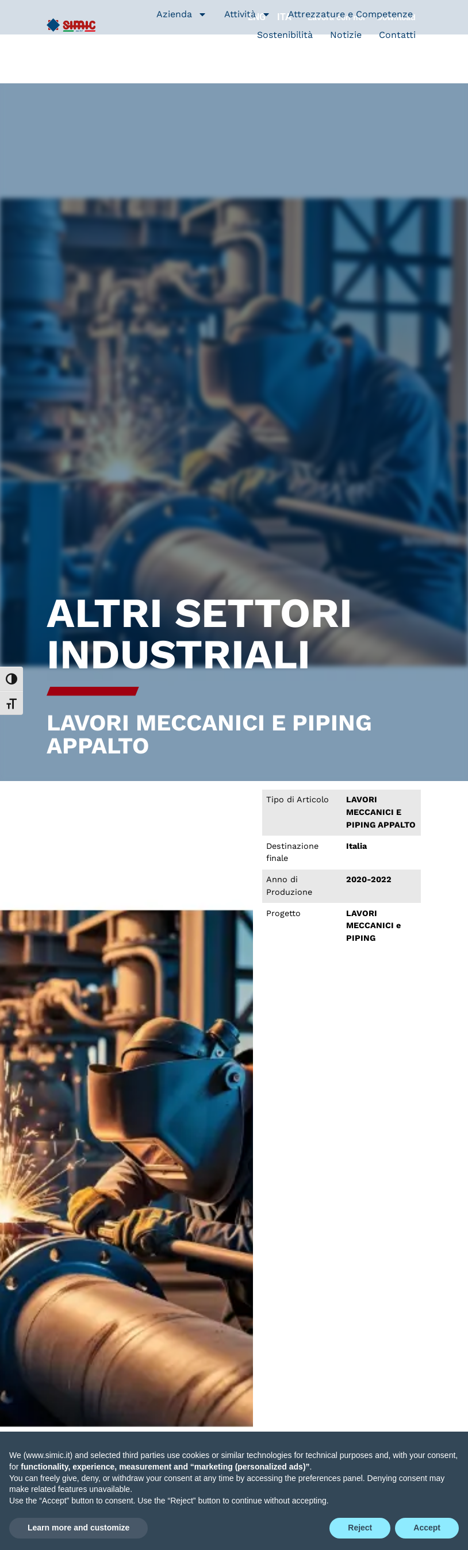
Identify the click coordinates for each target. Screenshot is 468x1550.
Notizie (346, 34)
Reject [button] (360, 1527)
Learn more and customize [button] (78, 1527)
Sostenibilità (285, 34)
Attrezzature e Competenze (350, 14)
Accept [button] (426, 1527)
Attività (247, 14)
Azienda (181, 14)
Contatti (397, 34)
